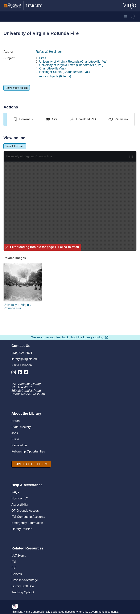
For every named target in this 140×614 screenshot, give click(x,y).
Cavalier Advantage (24, 580)
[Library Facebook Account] (21, 373)
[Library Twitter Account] (27, 373)
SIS (13, 568)
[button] (125, 16)
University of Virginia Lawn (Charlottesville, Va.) (71, 65)
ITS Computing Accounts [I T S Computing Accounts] (28, 516)
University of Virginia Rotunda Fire (17, 306)
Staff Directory (21, 427)
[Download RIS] (83, 119)
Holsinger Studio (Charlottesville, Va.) (64, 72)
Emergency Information (27, 522)
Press (15, 439)
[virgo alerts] (133, 16)
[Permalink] (118, 119)
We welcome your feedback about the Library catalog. (70, 337)
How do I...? (19, 498)
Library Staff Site (22, 586)
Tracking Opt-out (22, 592)
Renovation (19, 445)
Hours (15, 421)
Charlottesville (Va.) (52, 68)
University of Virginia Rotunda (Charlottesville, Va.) (73, 61)
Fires (42, 58)
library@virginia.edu (25, 359)
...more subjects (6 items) (54, 76)
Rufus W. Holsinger (49, 51)
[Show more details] (16, 88)
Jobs (14, 433)
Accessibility (19, 504)
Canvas (16, 574)
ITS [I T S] (13, 561)
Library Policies (21, 529)
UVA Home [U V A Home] (18, 555)
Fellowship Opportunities (28, 451)
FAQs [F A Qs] (15, 492)
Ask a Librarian (21, 365)
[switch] (23, 119)
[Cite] (51, 119)
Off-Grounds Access (25, 510)
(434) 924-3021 (21, 353)
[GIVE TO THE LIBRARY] (31, 464)
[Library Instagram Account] (14, 373)
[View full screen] (14, 146)
